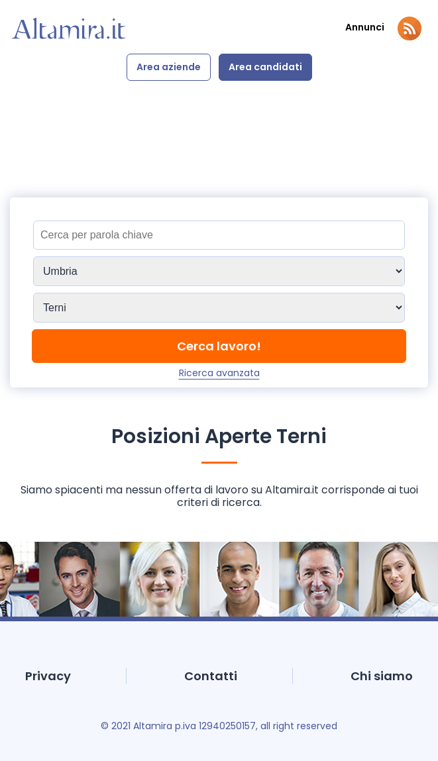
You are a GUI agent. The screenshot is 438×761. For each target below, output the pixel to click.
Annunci (364, 27)
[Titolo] (219, 235)
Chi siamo (382, 676)
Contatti (210, 676)
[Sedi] (219, 271)
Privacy (48, 676)
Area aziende (169, 67)
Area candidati (265, 67)
